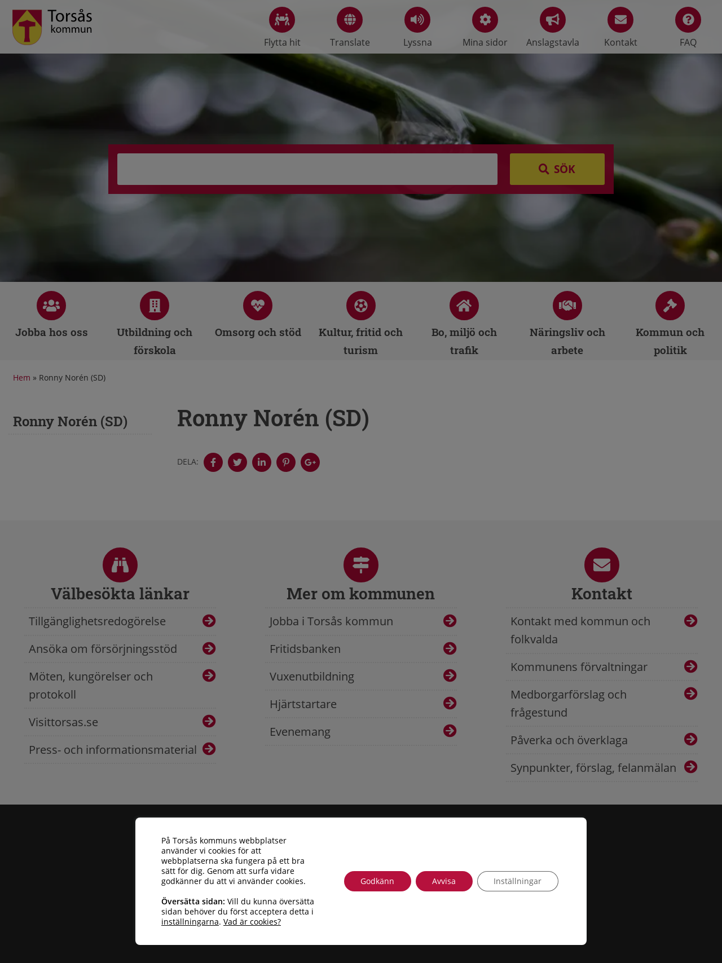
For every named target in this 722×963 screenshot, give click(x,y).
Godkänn (376, 881)
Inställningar (518, 881)
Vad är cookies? (252, 922)
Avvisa (443, 881)
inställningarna (190, 922)
